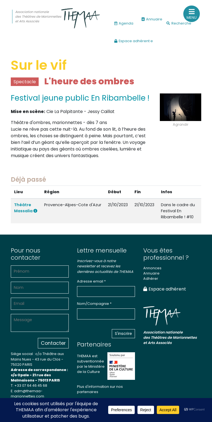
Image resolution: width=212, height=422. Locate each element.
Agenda (123, 23)
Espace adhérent (164, 289)
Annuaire (152, 19)
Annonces (152, 268)
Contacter (53, 343)
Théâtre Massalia (25, 208)
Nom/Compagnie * (94, 303)
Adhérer (150, 278)
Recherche (178, 23)
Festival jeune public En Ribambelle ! (80, 98)
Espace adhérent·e (133, 41)
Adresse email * (91, 281)
